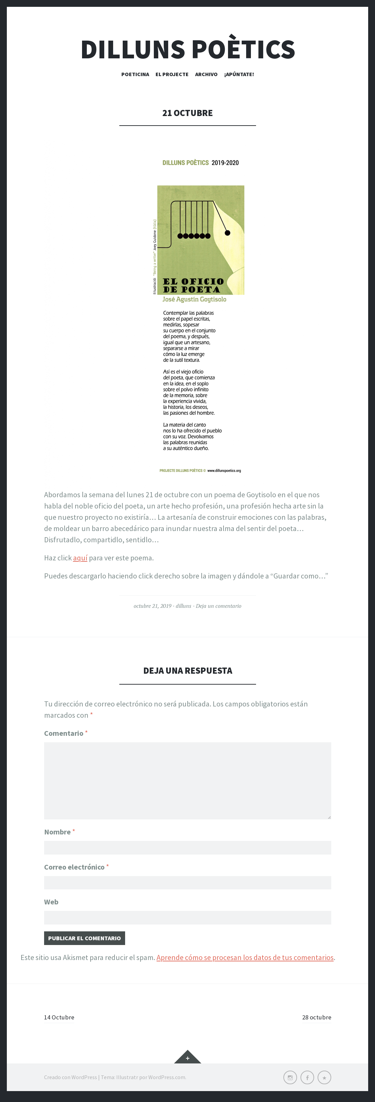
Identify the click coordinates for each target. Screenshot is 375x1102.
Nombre (59, 827)
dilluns (183, 606)
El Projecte (172, 74)
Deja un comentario (218, 606)
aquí (80, 557)
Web (51, 902)
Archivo (206, 74)
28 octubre (314, 1021)
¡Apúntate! (239, 74)
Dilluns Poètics (187, 49)
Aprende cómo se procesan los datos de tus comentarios (245, 962)
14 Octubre (61, 1021)
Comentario (66, 733)
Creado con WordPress (70, 1081)
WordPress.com (166, 1081)
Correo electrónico (76, 865)
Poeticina (135, 74)
